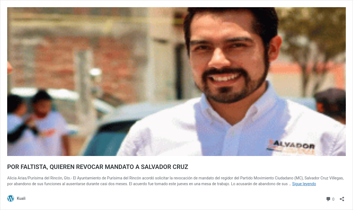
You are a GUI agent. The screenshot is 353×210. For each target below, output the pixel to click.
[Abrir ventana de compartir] (342, 197)
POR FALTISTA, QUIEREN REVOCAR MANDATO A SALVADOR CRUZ (97, 166)
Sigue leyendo (304, 184)
